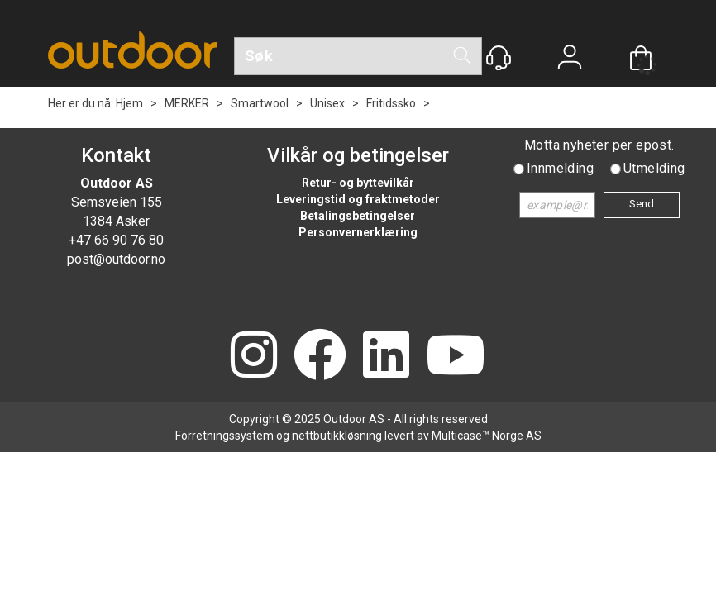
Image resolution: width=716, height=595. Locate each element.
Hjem (129, 103)
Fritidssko (391, 103)
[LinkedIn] (386, 356)
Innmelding (560, 168)
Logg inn (570, 59)
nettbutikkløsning (337, 435)
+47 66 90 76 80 (116, 240)
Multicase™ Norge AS (487, 435)
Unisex (327, 103)
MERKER (187, 103)
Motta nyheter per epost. (599, 145)
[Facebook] (320, 356)
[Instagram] (254, 356)
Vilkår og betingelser (358, 155)
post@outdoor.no (116, 259)
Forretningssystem (224, 435)
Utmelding (654, 168)
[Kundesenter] (498, 58)
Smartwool (260, 103)
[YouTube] (455, 356)
